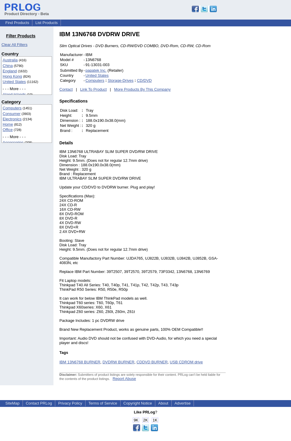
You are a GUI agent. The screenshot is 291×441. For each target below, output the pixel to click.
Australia (10, 60)
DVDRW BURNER (118, 362)
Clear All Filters (14, 44)
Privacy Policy (70, 403)
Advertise (183, 403)
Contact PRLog (39, 403)
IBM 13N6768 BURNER (79, 362)
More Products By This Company (142, 89)
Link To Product (93, 89)
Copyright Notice (138, 403)
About (163, 403)
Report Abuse (124, 378)
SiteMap (12, 403)
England (10, 71)
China (8, 65)
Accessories (13, 142)
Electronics (12, 119)
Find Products (17, 22)
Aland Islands (14, 94)
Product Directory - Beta (26, 11)
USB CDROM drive (186, 362)
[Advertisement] (266, 120)
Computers (12, 108)
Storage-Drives (121, 80)
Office (8, 129)
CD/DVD (144, 80)
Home (8, 124)
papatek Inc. (96, 70)
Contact (66, 89)
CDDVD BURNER (152, 362)
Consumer (11, 113)
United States (14, 81)
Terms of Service (102, 403)
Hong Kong (12, 76)
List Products (46, 22)
